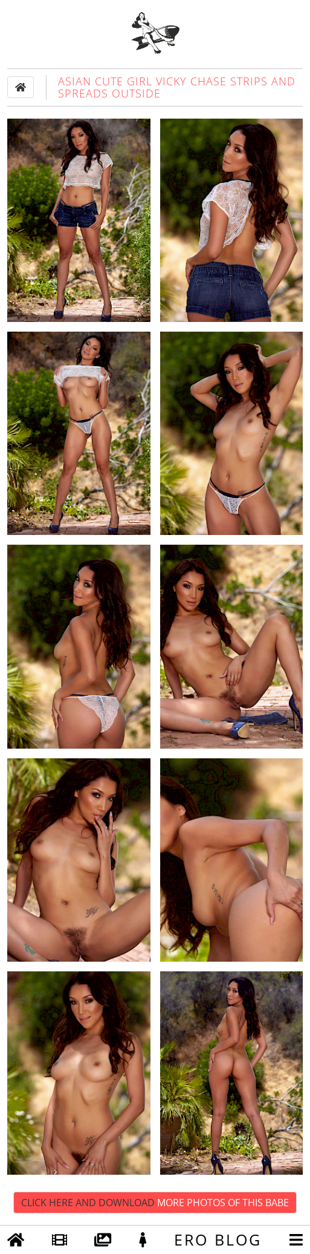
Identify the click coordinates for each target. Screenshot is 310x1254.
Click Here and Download (155, 1202)
